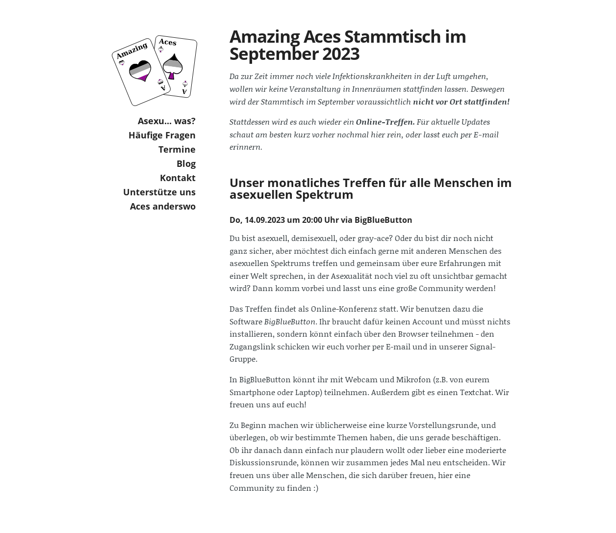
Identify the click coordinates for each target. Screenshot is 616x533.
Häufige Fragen (162, 135)
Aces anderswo (163, 206)
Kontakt (178, 178)
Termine (177, 149)
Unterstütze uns (159, 192)
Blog (186, 163)
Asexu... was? (167, 121)
